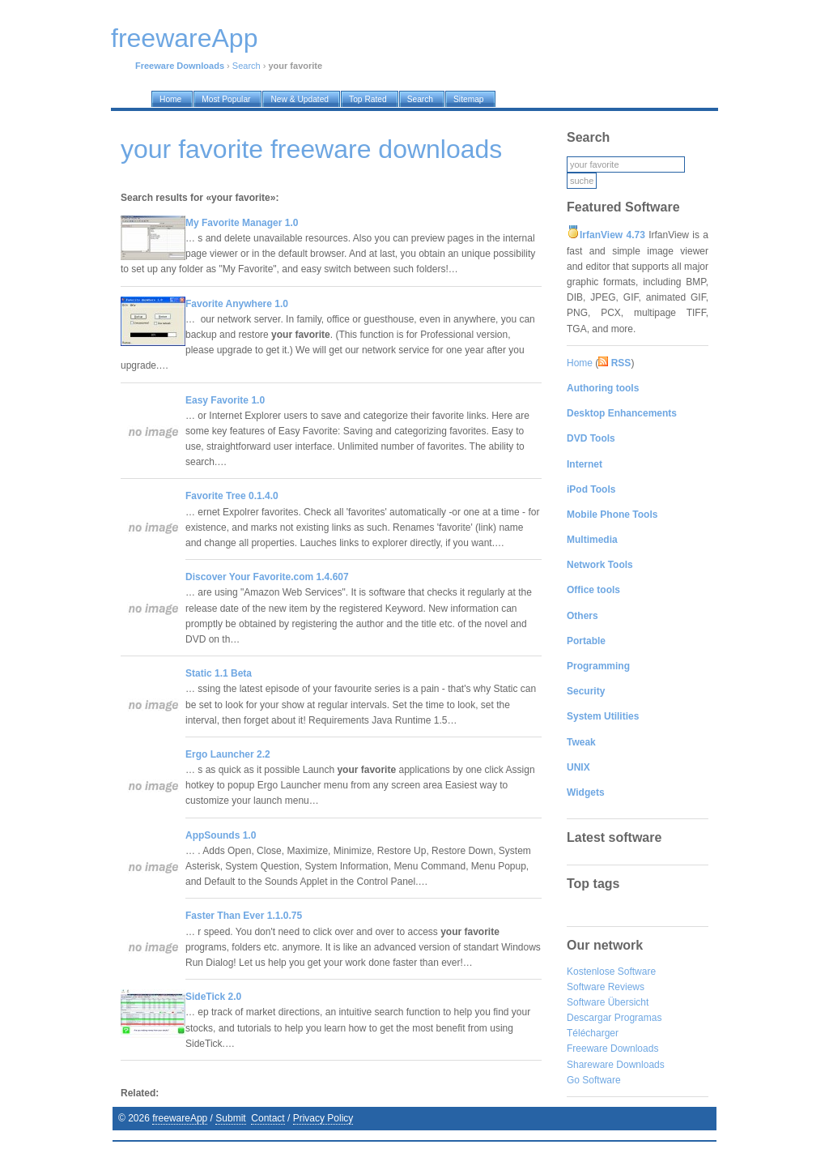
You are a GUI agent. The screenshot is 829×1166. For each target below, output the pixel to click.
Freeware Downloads (612, 1048)
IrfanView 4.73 (612, 235)
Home (580, 363)
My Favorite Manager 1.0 (241, 223)
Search (246, 65)
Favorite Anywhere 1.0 (236, 304)
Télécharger (593, 1033)
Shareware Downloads (616, 1064)
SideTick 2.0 (213, 996)
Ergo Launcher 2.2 (227, 754)
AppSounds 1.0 (220, 835)
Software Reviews (605, 987)
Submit (230, 1118)
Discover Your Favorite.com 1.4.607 (267, 577)
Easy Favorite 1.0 (225, 400)
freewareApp (179, 1118)
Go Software (594, 1080)
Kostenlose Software (611, 971)
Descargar (589, 1017)
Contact (267, 1118)
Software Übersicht (607, 1002)
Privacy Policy (323, 1118)
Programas (638, 1017)
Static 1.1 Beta (218, 673)
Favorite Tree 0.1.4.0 (231, 496)
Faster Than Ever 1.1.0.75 (243, 915)
